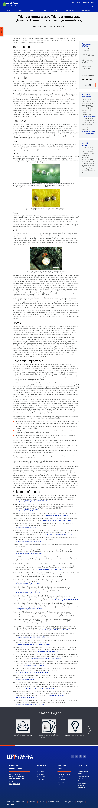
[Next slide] (89, 730)
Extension (61, 785)
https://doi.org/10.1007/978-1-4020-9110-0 (57, 520)
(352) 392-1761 (14, 784)
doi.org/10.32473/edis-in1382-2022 (88, 61)
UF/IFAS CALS (62, 780)
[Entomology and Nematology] (23, 726)
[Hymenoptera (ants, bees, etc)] (75, 726)
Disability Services (54, 802)
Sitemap (32, 802)
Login (92, 6)
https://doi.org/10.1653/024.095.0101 (30, 609)
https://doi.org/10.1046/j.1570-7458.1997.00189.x (38, 688)
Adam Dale (91, 75)
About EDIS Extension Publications (82, 785)
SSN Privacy (10, 805)
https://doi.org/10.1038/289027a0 (57, 515)
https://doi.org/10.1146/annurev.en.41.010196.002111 (33, 644)
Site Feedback (14, 782)
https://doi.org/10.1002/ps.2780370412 (28, 541)
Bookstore (40, 774)
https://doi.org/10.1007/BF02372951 (27, 527)
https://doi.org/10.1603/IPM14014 (33, 665)
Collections (69, 10)
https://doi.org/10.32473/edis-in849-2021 (29, 554)
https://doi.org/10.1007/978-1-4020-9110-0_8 (30, 704)
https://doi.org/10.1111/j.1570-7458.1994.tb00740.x (32, 637)
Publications (86, 10)
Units (56, 10)
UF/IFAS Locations (64, 774)
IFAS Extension (76, 2)
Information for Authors (83, 772)
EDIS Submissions (84, 776)
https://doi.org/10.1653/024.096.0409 (28, 593)
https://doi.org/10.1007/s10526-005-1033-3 (55, 630)
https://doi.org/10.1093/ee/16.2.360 (27, 510)
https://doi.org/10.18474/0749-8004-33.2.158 (57, 534)
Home (9, 10)
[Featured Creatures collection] (49, 726)
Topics (45, 10)
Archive (41, 802)
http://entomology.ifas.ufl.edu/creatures (88, 132)
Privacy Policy (68, 802)
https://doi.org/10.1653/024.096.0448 (66, 600)
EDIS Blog (40, 771)
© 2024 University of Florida (16, 802)
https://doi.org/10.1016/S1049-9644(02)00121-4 (31, 501)
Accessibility (41, 777)
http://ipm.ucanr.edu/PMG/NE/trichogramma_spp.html (33, 672)
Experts (32, 10)
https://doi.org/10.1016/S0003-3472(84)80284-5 (45, 658)
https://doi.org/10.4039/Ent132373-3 (51, 570)
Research (61, 782)
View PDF (88, 85)
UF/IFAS (60, 777)
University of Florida (88, 2)
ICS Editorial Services (82, 780)
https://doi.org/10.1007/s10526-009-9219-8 (50, 651)
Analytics (80, 802)
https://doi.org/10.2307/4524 (25, 679)
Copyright (40, 779)
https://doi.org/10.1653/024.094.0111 (28, 584)
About (20, 10)
